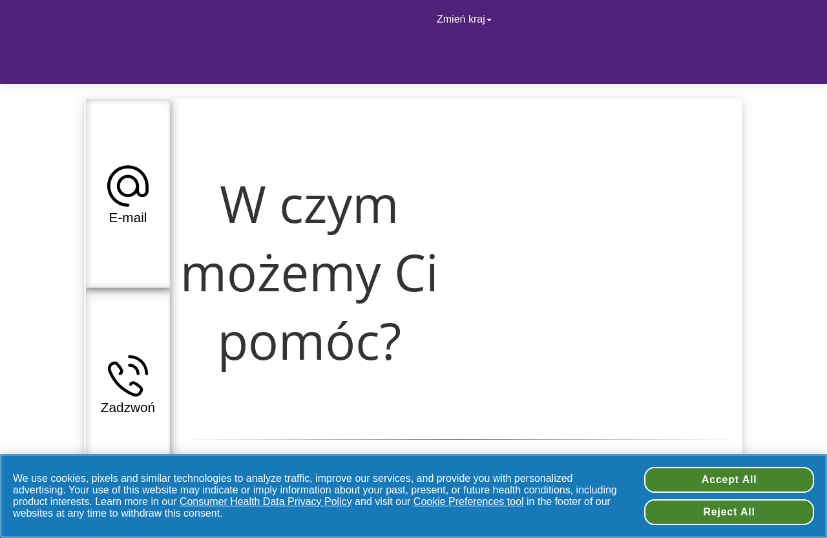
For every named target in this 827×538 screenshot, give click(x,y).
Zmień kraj (465, 19)
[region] (413, 496)
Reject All (729, 511)
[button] (128, 193)
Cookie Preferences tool (469, 501)
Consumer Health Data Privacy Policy (266, 501)
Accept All (729, 479)
